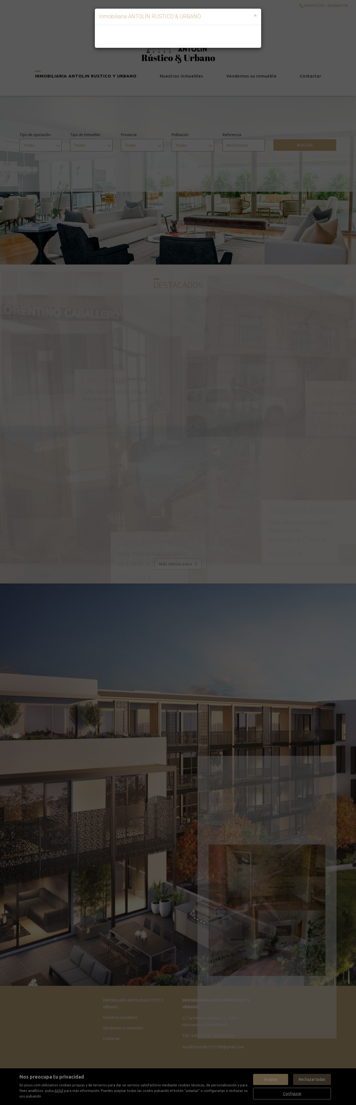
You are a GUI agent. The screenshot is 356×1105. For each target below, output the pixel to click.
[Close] (255, 15)
